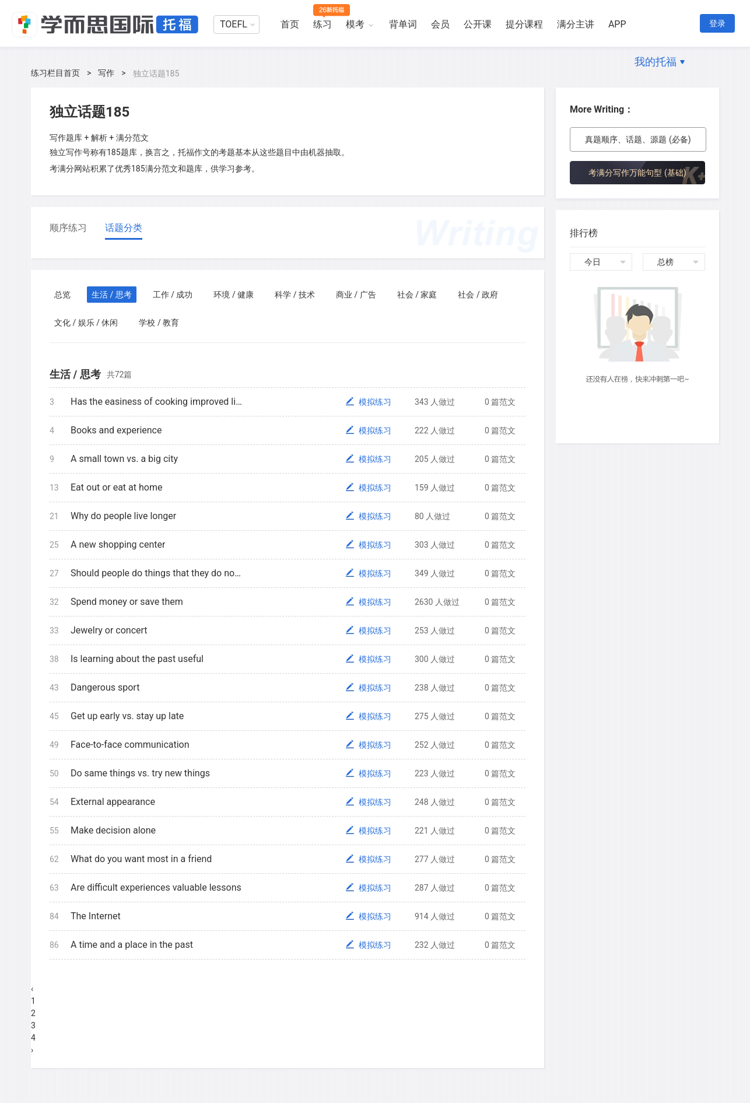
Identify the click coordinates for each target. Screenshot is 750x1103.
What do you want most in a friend (141, 858)
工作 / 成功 (173, 294)
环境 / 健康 (233, 294)
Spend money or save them (127, 601)
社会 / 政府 (478, 294)
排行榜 (584, 233)
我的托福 (656, 61)
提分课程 (524, 24)
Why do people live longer (123, 515)
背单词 (403, 24)
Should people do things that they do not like (156, 573)
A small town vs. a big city (124, 458)
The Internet (96, 916)
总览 (62, 294)
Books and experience (116, 430)
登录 (717, 23)
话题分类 (123, 227)
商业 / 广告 (356, 294)
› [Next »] (32, 1050)
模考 (355, 24)
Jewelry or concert (109, 630)
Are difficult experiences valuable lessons (156, 887)
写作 (106, 73)
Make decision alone (113, 830)
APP (617, 24)
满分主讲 (575, 24)
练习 (322, 24)
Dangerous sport (105, 687)
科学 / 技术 (295, 294)
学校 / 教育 (159, 322)
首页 (290, 24)
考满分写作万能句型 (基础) (637, 172)
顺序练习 (68, 227)
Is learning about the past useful (137, 658)
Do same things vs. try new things (140, 773)
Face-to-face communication (130, 744)
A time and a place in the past (132, 944)
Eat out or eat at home (116, 487)
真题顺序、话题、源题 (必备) (638, 139)
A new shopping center (118, 544)
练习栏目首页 (55, 73)
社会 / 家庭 (417, 294)
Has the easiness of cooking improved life (156, 401)
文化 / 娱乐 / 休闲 (86, 322)
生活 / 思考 (112, 294)
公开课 (478, 24)
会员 (440, 24)
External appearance (113, 801)
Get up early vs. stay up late (127, 716)
